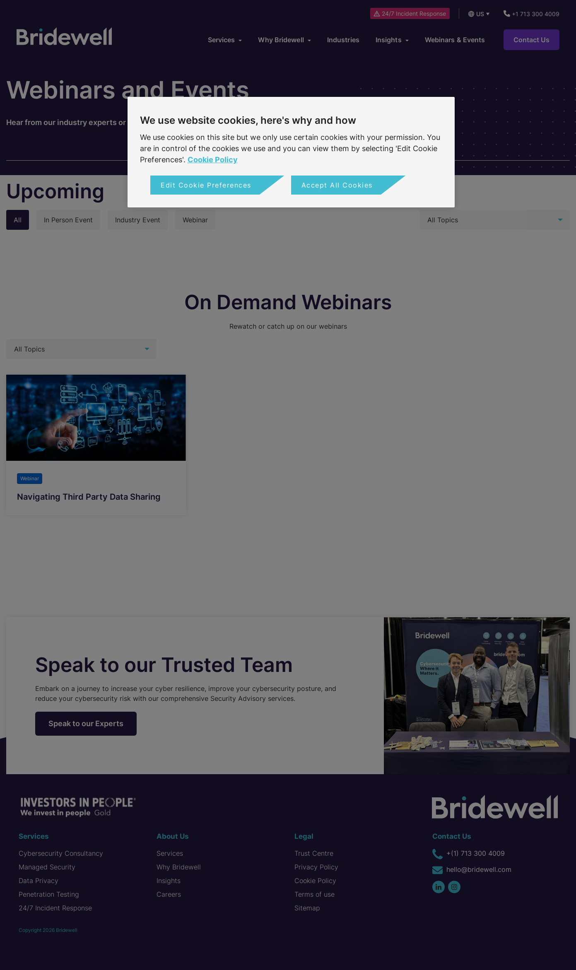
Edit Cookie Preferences (206, 185)
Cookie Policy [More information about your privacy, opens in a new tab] (213, 159)
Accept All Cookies (337, 185)
